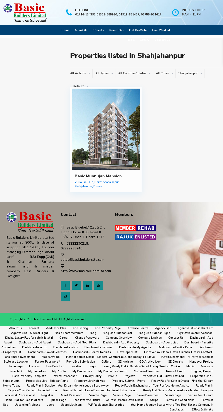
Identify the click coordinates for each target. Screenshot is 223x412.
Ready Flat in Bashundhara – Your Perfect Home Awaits (152, 386)
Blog (93, 333)
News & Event (175, 371)
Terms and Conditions (179, 400)
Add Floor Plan (56, 328)
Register (47, 395)
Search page (173, 395)
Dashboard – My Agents (135, 347)
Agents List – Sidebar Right (29, 333)
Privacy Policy (92, 376)
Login (92, 366)
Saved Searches (148, 395)
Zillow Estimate (202, 410)
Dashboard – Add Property (121, 343)
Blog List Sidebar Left (117, 333)
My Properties (82, 371)
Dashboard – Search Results (92, 352)
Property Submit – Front (128, 381)
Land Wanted (161, 30)
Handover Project (201, 362)
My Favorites (37, 371)
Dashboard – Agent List (162, 343)
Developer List (127, 352)
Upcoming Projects (27, 405)
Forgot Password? (47, 362)
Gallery (144, 40)
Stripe (154, 400)
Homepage (15, 366)
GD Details (175, 362)
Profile (112, 376)
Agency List (163, 328)
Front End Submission (80, 362)
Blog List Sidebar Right (154, 333)
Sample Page (98, 395)
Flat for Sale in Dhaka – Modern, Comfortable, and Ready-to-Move (110, 357)
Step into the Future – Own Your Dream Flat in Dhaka (108, 400)
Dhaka (97, 186)
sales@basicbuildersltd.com (82, 259)
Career (64, 338)
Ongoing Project (202, 371)
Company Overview (119, 338)
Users (50, 405)
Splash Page (58, 400)
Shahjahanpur (83, 186)
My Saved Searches (147, 371)
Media (131, 40)
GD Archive (125, 362)
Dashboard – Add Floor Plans (77, 343)
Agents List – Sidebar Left (195, 328)
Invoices (34, 366)
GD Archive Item (150, 362)
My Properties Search (112, 371)
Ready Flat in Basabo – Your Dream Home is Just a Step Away (68, 386)
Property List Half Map (89, 381)
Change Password (87, 338)
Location (76, 366)
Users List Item (71, 405)
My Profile (59, 371)
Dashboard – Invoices (98, 347)
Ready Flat (116, 30)
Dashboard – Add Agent (35, 343)
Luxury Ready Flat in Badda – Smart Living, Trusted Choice (141, 366)
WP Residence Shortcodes (106, 405)
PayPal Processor (65, 376)
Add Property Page (108, 328)
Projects (98, 30)
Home (65, 30)
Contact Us (162, 40)
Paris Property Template (29, 376)
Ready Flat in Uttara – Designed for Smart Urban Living (100, 390)
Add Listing (80, 328)
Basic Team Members (69, 333)
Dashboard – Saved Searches (47, 352)
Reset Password (71, 395)
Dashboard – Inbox (34, 347)
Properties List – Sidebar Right (47, 381)
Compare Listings (150, 338)
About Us (81, 30)
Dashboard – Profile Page (175, 347)
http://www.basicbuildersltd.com (86, 271)
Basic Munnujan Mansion (98, 176)
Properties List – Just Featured (163, 376)
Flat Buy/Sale (138, 30)
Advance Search (138, 328)
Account (34, 328)
